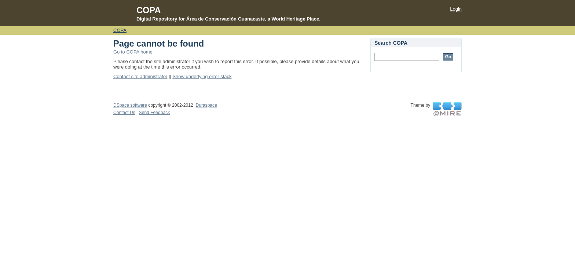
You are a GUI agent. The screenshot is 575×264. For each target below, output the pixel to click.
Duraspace (206, 105)
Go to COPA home (133, 52)
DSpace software (130, 105)
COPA (120, 30)
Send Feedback (154, 112)
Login (456, 9)
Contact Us (124, 112)
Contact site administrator (140, 76)
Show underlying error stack (201, 76)
